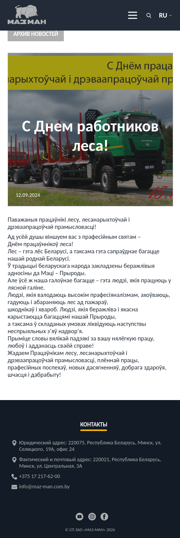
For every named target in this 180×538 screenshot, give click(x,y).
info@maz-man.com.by (44, 486)
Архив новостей (35, 34)
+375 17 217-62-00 (39, 476)
